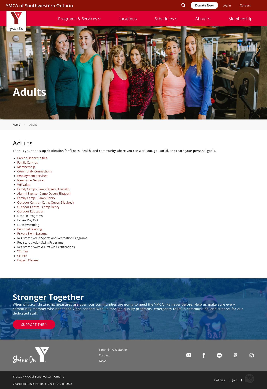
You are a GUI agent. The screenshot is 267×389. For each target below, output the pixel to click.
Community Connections (34, 171)
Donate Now (204, 5)
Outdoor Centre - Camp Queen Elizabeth (45, 202)
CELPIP (22, 256)
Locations (127, 18)
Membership (240, 18)
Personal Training (29, 229)
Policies (219, 380)
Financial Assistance (113, 350)
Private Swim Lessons (32, 234)
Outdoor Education (30, 211)
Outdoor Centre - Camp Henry (38, 207)
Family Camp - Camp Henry (36, 198)
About (203, 18)
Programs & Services (79, 18)
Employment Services (32, 176)
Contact (104, 355)
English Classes (27, 260)
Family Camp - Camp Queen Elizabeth (43, 189)
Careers (245, 5)
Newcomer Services (31, 180)
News (103, 361)
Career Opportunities (32, 158)
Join (234, 380)
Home (16, 124)
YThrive (22, 251)
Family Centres (27, 162)
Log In (227, 5)
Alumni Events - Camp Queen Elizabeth (44, 194)
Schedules (166, 18)
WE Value (23, 185)
